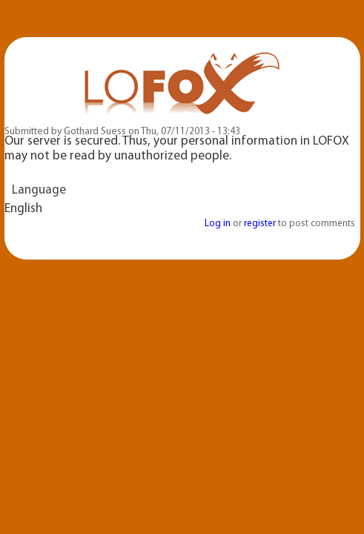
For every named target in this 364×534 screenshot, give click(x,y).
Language (39, 190)
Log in (218, 223)
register (260, 223)
